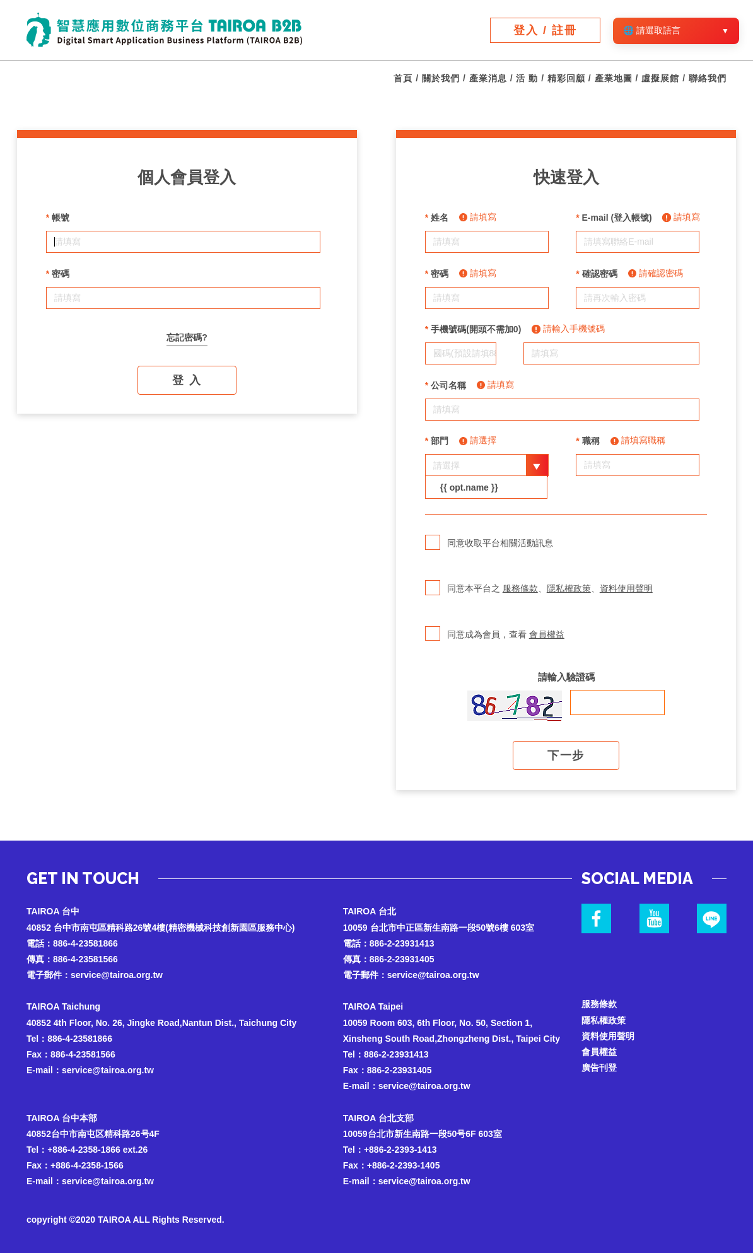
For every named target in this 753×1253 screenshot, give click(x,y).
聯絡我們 (708, 78)
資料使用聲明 (626, 588)
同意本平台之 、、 (539, 596)
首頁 (403, 78)
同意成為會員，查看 (494, 642)
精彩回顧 (566, 78)
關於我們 (441, 78)
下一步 (566, 755)
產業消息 (488, 78)
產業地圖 (614, 78)
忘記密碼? (186, 337)
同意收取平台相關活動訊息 (489, 551)
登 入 (186, 380)
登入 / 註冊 (545, 30)
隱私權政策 (569, 588)
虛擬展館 (660, 78)
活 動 (527, 78)
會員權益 (546, 634)
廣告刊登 (599, 1068)
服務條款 (520, 588)
